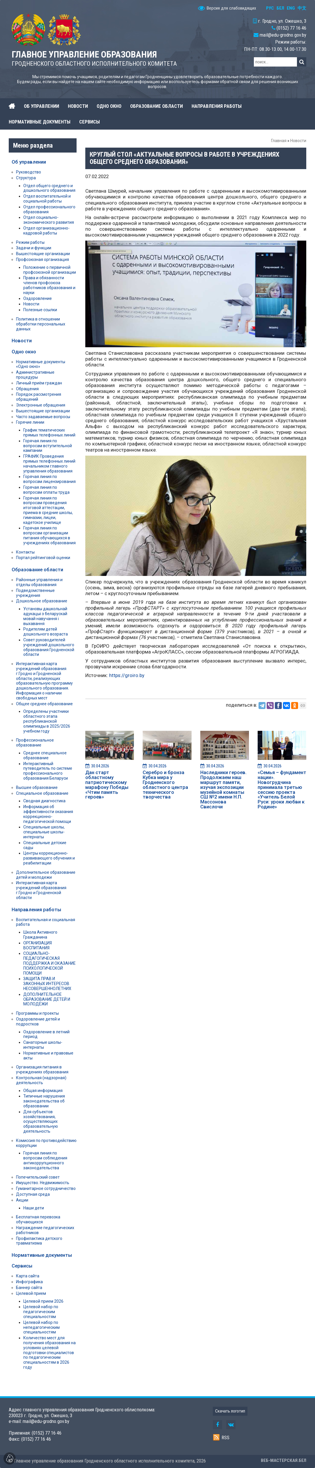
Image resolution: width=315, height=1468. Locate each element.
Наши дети (33, 1208)
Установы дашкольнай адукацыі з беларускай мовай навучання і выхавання (45, 616)
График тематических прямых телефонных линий (49, 432)
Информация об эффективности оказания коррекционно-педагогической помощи (48, 813)
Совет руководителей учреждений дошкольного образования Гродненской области (48, 647)
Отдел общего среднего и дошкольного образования (49, 188)
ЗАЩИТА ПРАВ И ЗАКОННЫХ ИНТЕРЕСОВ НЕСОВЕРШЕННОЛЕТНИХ (47, 983)
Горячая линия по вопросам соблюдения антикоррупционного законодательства (45, 1160)
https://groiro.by (126, 675)
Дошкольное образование (41, 601)
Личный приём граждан (39, 383)
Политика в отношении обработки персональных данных (40, 324)
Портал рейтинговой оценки (43, 557)
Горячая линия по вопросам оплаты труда (46, 490)
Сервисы (22, 1266)
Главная (278, 140)
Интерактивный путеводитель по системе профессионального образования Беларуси (47, 770)
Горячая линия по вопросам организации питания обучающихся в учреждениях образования (49, 535)
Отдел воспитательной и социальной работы (47, 198)
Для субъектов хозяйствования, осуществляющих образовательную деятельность (40, 1121)
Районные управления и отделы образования (39, 582)
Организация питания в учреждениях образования (42, 1069)
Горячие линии (30, 422)
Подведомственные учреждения (35, 593)
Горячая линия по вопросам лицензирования (49, 479)
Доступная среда (33, 1194)
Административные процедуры (35, 374)
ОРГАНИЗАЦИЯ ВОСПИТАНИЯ (37, 945)
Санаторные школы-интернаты (42, 1045)
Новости (298, 140)
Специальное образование (42, 793)
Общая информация (43, 1090)
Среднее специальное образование (45, 755)
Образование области (37, 569)
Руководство (28, 172)
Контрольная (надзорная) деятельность (41, 1080)
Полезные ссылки (40, 309)
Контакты (25, 552)
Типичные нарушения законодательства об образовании (44, 1101)
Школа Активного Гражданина (40, 934)
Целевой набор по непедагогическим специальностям (41, 1327)
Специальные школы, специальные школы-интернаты (44, 832)
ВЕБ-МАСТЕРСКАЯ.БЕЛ (283, 1460)
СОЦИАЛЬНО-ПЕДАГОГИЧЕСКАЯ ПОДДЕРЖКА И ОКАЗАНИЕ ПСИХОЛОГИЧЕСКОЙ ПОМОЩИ (49, 963)
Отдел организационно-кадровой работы (46, 230)
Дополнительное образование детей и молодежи (45, 875)
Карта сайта (27, 1276)
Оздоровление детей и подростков (38, 1021)
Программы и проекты (37, 1013)
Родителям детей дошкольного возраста (45, 631)
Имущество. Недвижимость (42, 1182)
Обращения (27, 388)
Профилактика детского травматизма (39, 1241)
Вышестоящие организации (43, 253)
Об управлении (29, 162)
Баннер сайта (29, 1287)
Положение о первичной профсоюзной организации (49, 270)
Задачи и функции (33, 248)
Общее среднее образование (44, 703)
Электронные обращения (40, 405)
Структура (26, 178)
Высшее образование (37, 787)
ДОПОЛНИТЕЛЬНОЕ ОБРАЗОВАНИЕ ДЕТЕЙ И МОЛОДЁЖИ (46, 999)
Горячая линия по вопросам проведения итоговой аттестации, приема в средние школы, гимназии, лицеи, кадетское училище (48, 510)
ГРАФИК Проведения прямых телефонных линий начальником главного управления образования (49, 463)
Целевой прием (31, 1293)
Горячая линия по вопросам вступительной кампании (47, 445)
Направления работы (36, 909)
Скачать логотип (230, 1411)
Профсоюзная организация (42, 259)
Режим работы (30, 242)
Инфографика (29, 1281)
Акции (22, 1200)
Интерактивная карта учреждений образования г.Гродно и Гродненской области (41, 890)
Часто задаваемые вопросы (43, 416)
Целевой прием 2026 (43, 1301)
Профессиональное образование (35, 742)
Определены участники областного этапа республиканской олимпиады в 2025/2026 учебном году (46, 721)
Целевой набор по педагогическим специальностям (40, 1311)
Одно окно (24, 352)
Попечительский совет (38, 1177)
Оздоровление (37, 298)
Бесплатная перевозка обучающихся (38, 1219)
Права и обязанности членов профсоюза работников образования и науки (49, 285)
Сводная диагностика (44, 801)
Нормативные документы (42, 1255)
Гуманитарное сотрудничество (46, 1188)
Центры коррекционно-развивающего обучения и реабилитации (49, 858)
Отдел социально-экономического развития (48, 220)
